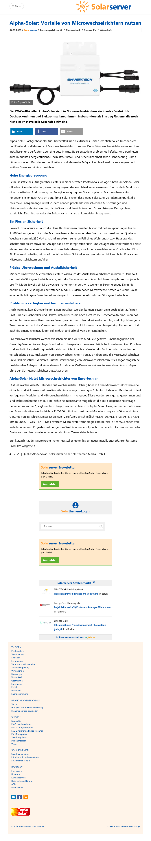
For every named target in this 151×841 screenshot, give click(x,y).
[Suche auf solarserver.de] (101, 526)
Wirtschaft (106, 30)
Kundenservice (18, 777)
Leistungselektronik (51, 30)
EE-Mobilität (17, 661)
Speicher (15, 657)
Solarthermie (17, 654)
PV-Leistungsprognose (22, 727)
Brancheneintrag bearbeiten (24, 710)
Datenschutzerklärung (21, 781)
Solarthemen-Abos (20, 754)
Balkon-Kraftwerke (36, 310)
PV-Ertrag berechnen (21, 724)
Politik (14, 687)
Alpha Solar (39, 454)
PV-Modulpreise (19, 734)
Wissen (14, 744)
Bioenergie (16, 674)
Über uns (15, 774)
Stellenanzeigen (18, 740)
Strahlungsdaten (19, 737)
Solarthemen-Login (20, 760)
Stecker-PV (90, 30)
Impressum (16, 771)
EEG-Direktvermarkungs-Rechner (27, 730)
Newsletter (16, 721)
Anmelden (50, 484)
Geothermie (17, 680)
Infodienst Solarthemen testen (25, 757)
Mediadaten (17, 787)
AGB (13, 784)
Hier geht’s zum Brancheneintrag (27, 707)
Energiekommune (19, 693)
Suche (14, 704)
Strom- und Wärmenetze (23, 664)
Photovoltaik (73, 30)
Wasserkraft (17, 677)
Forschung (16, 684)
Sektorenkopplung (20, 667)
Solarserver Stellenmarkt (76, 583)
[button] (21, 131)
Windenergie (17, 670)
